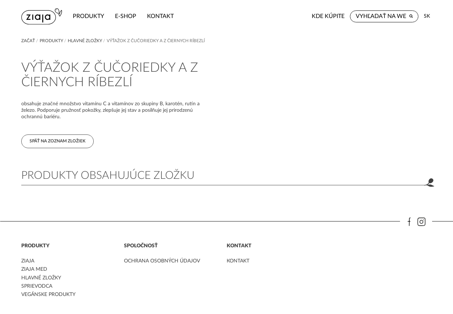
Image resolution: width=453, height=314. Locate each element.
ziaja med (34, 269)
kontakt (160, 16)
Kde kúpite (328, 16)
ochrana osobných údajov (162, 261)
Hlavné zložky (85, 41)
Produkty (88, 16)
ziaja (27, 261)
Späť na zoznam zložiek (57, 141)
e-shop (125, 16)
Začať (28, 41)
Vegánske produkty (48, 294)
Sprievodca (36, 286)
